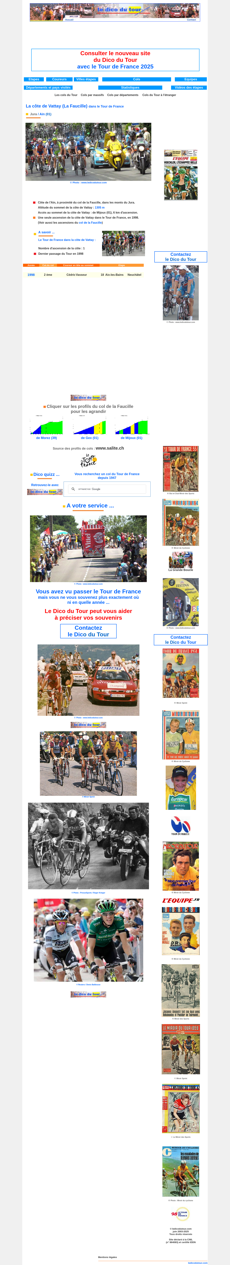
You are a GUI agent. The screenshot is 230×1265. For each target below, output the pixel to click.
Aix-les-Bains (114, 274)
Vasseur (81, 274)
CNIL (190, 1239)
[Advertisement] (115, 32)
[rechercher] (106, 489)
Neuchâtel (134, 274)
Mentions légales (107, 1257)
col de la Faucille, (89, 202)
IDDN (193, 1242)
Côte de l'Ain (46, 202)
